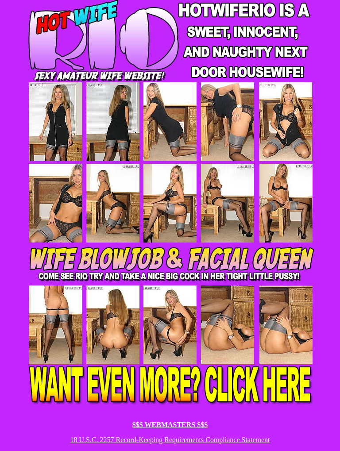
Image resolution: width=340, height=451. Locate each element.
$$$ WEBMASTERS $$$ (170, 424)
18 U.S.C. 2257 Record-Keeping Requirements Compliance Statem (165, 439)
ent (265, 439)
